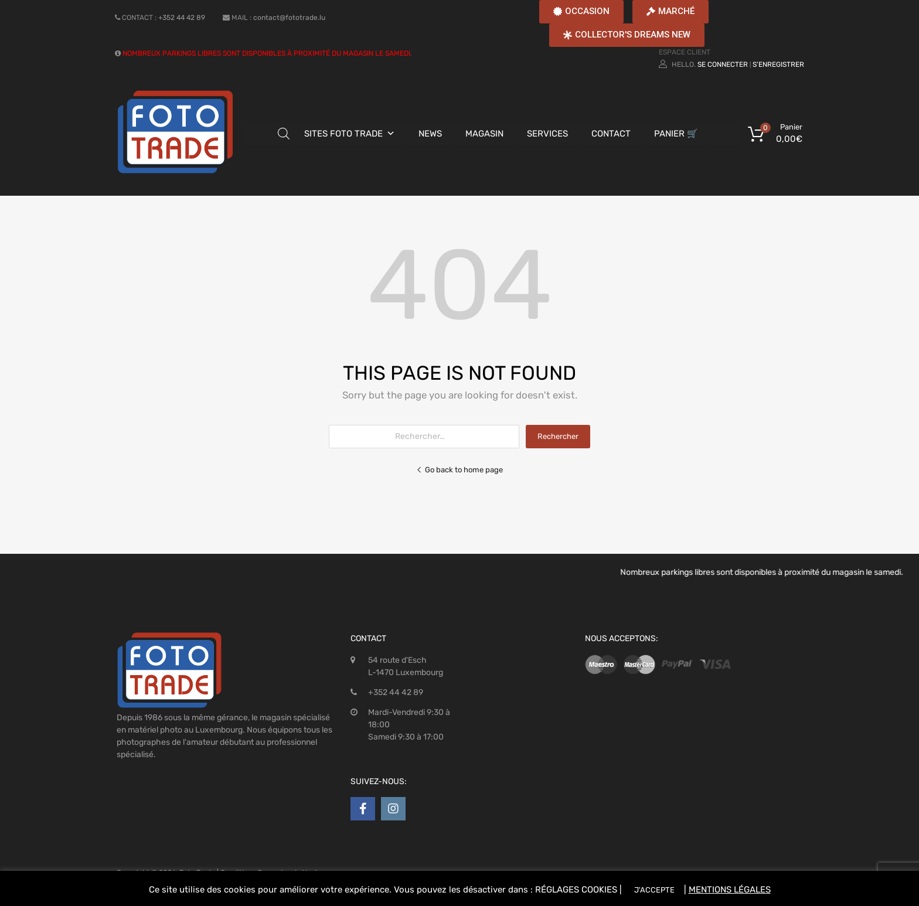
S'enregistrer (778, 64)
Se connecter (722, 64)
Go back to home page (459, 469)
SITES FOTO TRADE (343, 133)
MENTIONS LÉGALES (730, 889)
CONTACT (611, 133)
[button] (581, 11)
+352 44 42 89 (181, 17)
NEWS (430, 133)
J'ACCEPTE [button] (654, 889)
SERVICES (547, 133)
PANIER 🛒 (676, 133)
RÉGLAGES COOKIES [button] (576, 889)
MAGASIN (484, 133)
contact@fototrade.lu (289, 17)
